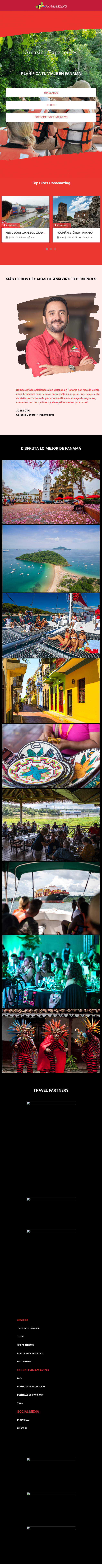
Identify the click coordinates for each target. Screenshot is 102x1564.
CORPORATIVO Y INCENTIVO (51, 117)
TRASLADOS (51, 92)
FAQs (19, 1378)
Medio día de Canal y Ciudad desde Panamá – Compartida (41, 232)
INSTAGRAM (23, 1420)
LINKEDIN (22, 1428)
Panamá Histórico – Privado (75, 232)
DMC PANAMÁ (24, 1361)
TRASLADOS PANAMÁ (28, 1328)
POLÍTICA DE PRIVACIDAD (30, 1395)
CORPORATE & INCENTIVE (30, 1353)
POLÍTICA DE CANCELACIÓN (31, 1386)
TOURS (51, 105)
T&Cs (20, 1403)
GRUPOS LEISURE (25, 1345)
